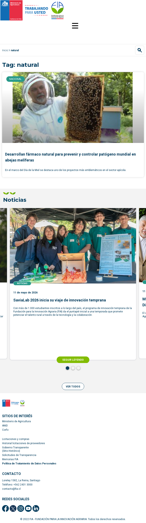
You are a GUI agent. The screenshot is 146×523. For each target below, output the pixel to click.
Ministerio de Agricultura (16, 421)
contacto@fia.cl (11, 488)
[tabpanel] (73, 284)
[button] (73, 386)
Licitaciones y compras (15, 439)
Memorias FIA (10, 459)
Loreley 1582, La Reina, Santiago (21, 480)
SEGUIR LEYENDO (73, 359)
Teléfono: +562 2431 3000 (17, 484)
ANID (5, 425)
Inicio (5, 50)
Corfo (5, 429)
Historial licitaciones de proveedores (23, 443)
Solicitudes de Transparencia (19, 455)
